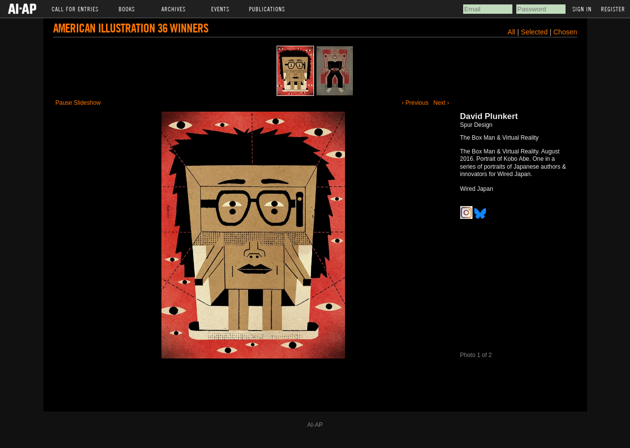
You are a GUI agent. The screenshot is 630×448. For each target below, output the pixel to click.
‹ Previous (415, 102)
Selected (535, 32)
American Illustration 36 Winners (130, 27)
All (511, 32)
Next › (441, 102)
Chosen (565, 32)
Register (613, 9)
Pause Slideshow (78, 102)
